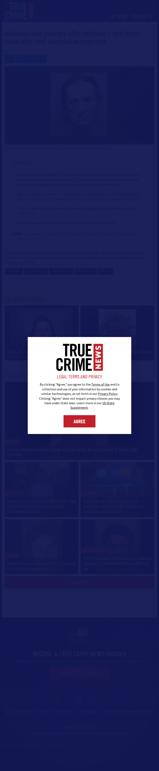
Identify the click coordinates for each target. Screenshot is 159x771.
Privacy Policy (107, 394)
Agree (79, 421)
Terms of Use (100, 384)
